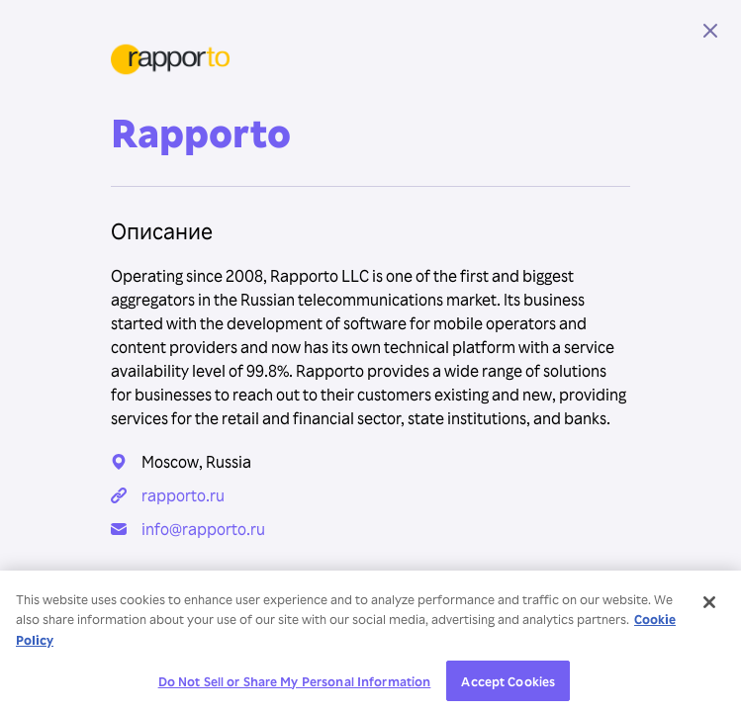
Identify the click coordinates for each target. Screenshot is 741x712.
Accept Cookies (508, 684)
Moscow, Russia (196, 462)
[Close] (709, 606)
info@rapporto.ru (203, 529)
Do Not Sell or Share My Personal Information (294, 684)
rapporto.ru (183, 495)
